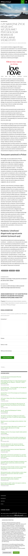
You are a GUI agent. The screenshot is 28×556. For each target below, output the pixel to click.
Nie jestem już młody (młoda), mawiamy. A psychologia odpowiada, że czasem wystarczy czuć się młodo (13, 467)
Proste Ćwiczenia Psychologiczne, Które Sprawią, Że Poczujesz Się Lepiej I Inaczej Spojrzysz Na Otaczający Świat (13, 405)
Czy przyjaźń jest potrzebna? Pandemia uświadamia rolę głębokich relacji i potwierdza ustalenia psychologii (14, 462)
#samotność (5, 270)
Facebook (3, 498)
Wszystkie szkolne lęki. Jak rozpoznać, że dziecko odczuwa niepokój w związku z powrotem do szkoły (12, 444)
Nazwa (2, 338)
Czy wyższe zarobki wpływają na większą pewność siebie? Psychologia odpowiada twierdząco (14, 285)
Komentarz (4, 319)
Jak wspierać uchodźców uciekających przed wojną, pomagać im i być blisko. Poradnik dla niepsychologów (13, 416)
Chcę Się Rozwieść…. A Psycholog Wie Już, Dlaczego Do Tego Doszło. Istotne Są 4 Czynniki (13, 388)
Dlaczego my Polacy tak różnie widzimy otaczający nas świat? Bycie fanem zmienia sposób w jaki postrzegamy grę (13, 439)
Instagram (3, 495)
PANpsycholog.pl (6, 2)
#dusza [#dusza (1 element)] (25, 513)
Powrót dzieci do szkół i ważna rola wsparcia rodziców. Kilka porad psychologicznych (13, 483)
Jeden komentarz (22, 43)
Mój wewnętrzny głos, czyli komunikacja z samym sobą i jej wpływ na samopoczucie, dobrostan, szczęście (13, 473)
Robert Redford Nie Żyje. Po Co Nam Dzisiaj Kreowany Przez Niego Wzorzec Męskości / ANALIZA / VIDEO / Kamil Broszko (13, 382)
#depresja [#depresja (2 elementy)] (21, 513)
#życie (17, 270)
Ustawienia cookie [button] (7, 552)
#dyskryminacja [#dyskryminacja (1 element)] (3, 515)
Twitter (3, 501)
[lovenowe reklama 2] (14, 69)
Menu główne (26, 2)
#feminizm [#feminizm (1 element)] (25, 515)
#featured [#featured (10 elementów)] (18, 515)
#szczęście (12, 270)
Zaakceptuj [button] (16, 552)
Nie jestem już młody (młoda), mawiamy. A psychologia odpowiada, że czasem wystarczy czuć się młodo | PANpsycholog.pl (14, 302)
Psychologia (4, 21)
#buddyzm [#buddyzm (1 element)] (7, 513)
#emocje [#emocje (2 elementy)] (12, 515)
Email (2, 503)
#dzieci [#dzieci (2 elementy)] (8, 515)
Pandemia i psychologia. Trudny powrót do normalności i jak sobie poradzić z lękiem (14, 278)
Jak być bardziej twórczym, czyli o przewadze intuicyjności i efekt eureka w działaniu (11, 478)
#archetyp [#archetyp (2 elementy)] (3, 513)
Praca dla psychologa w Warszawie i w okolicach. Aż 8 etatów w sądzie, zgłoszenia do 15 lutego (13, 427)
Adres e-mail (4, 344)
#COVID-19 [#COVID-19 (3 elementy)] (15, 513)
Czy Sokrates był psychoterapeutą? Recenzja (11, 376)
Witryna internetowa (6, 350)
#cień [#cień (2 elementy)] (11, 513)
